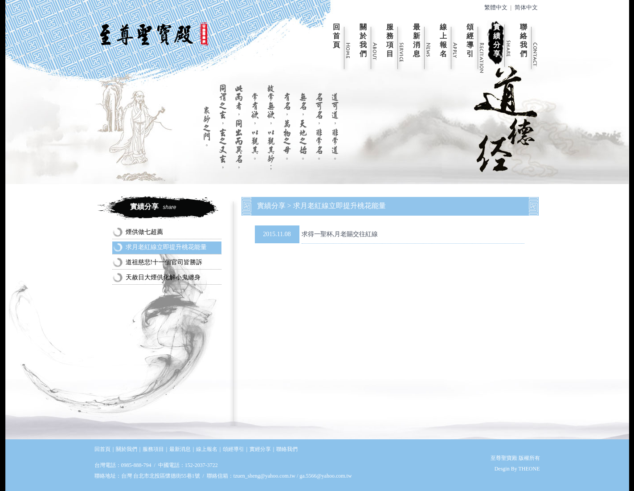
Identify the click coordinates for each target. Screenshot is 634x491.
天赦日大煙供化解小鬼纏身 (163, 277)
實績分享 (496, 40)
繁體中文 (495, 7)
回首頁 (336, 36)
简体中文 (526, 7)
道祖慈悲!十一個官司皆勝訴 (164, 262)
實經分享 (260, 449)
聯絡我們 (523, 40)
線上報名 (443, 40)
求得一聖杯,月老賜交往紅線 (340, 234)
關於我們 (363, 40)
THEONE (529, 469)
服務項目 (389, 40)
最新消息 (416, 40)
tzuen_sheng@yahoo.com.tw (265, 476)
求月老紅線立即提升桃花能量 (166, 247)
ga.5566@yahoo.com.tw (325, 476)
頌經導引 (470, 40)
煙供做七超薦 (144, 232)
